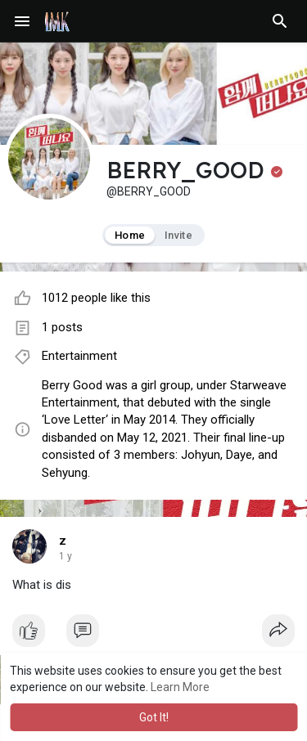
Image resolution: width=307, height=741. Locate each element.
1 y (65, 556)
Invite (178, 235)
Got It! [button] (154, 717)
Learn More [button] (180, 687)
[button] (280, 21)
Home (130, 235)
